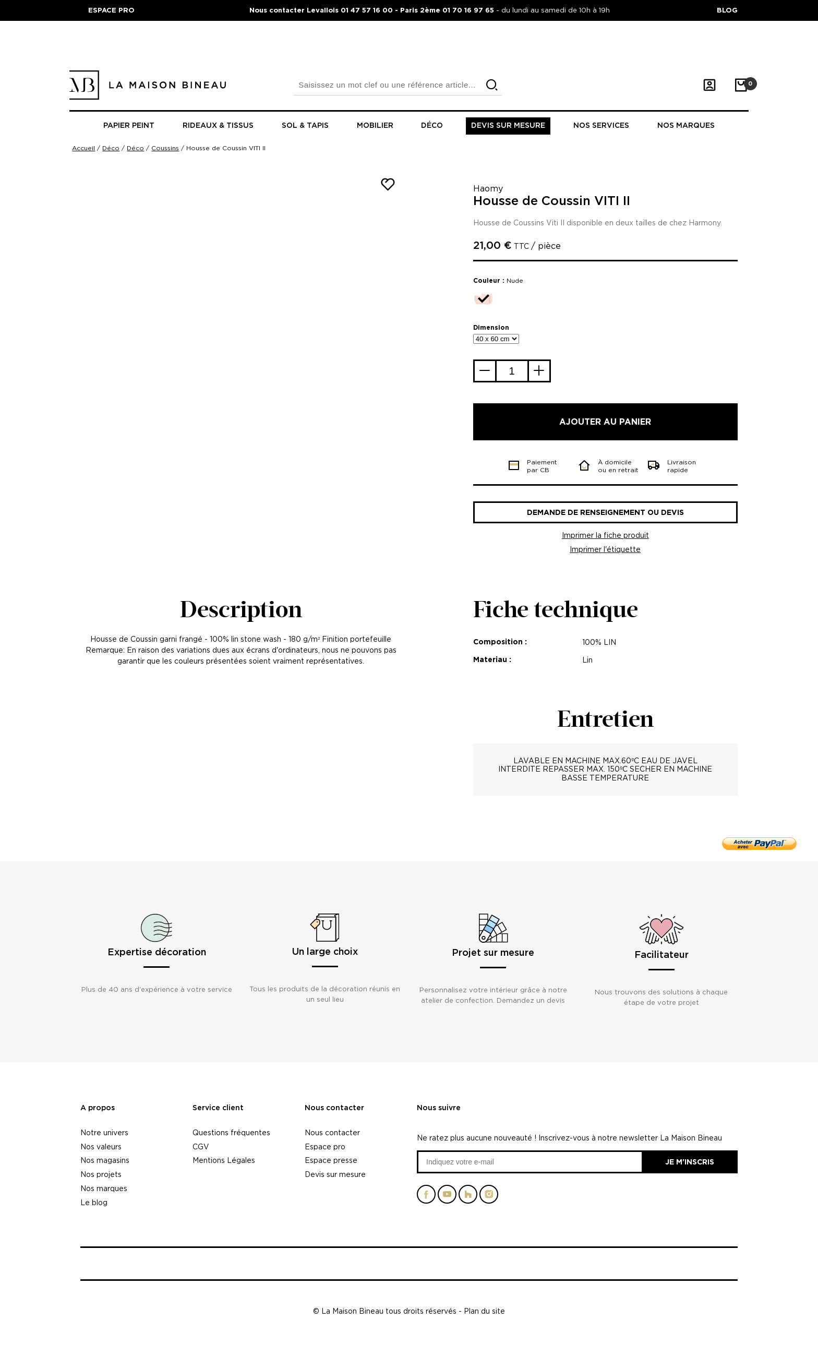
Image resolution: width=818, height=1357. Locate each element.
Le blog (93, 1202)
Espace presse (331, 1160)
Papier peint (128, 125)
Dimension (491, 327)
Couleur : (498, 280)
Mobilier (375, 125)
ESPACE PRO (111, 10)
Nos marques (686, 125)
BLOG (727, 10)
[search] (492, 85)
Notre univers (104, 1132)
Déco (432, 125)
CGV (201, 1146)
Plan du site (484, 1311)
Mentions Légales (224, 1160)
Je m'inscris (689, 1162)
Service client (218, 1108)
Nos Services (601, 125)
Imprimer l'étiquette (605, 549)
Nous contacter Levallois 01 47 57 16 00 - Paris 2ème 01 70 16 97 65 (372, 10)
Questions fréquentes (231, 1132)
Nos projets (101, 1174)
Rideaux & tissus (218, 125)
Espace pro (325, 1146)
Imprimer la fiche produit (605, 535)
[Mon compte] (709, 85)
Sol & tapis (305, 125)
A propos (97, 1108)
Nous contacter (334, 1108)
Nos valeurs (101, 1146)
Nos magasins (104, 1160)
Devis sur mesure (508, 125)
